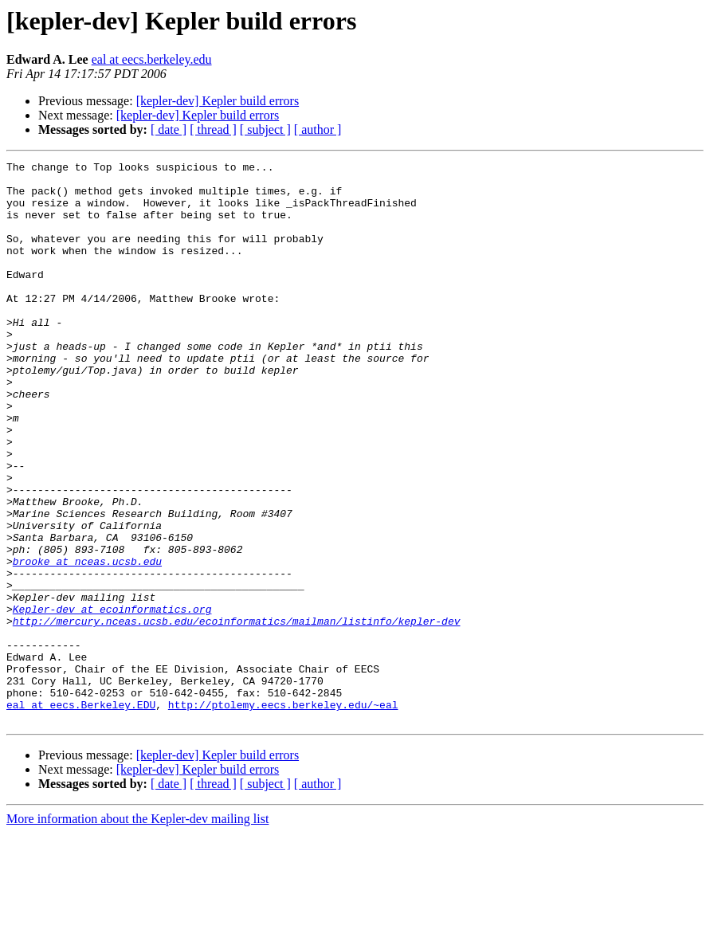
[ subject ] (265, 129)
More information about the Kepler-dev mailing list (137, 931)
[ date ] (168, 129)
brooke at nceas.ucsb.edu (87, 642)
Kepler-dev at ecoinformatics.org (112, 699)
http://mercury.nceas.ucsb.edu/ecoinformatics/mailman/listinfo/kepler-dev (237, 714)
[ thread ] (213, 129)
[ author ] (318, 129)
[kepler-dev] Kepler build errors (217, 101)
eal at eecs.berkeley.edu (152, 59)
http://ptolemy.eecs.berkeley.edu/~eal (283, 814)
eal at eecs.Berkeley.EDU (80, 814)
